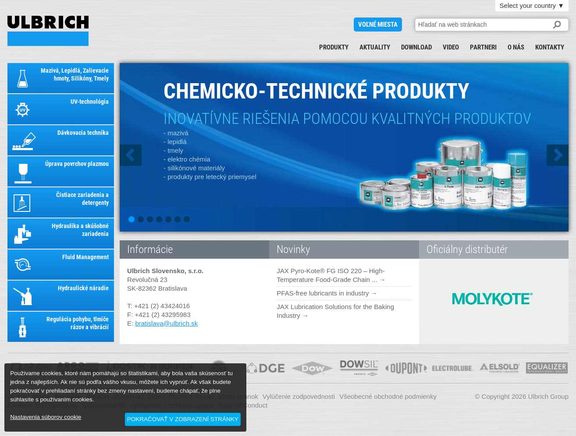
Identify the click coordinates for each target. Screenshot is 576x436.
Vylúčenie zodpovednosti (299, 396)
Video (451, 47)
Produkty (333, 47)
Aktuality (374, 47)
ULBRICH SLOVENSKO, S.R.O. (48, 31)
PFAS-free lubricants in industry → (327, 293)
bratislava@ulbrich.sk (166, 323)
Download (416, 47)
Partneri (483, 47)
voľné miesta (378, 24)
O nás (516, 47)
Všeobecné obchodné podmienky (388, 396)
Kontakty (549, 47)
